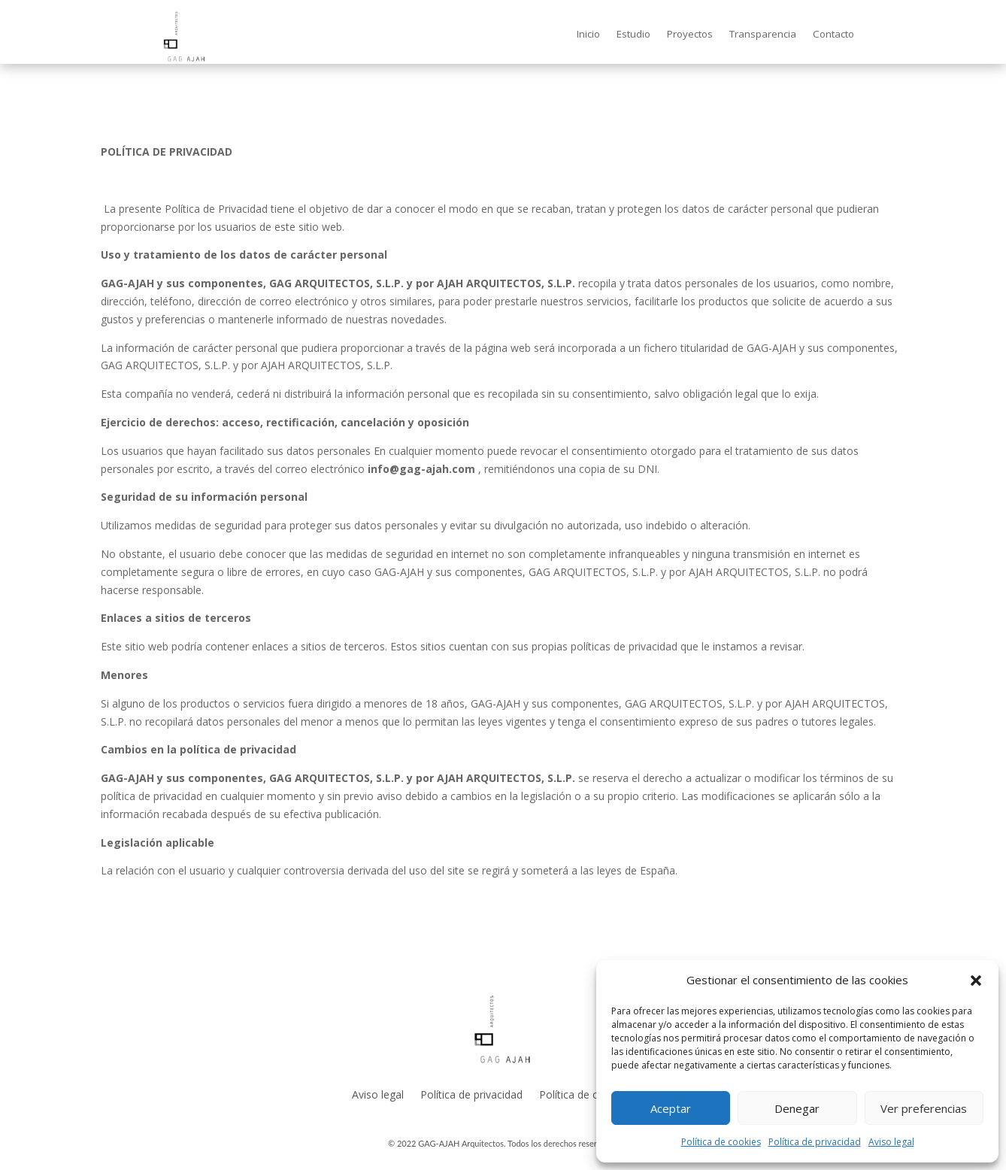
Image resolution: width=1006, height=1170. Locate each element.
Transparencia (762, 35)
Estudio (633, 35)
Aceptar (670, 1108)
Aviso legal (891, 1141)
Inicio (588, 35)
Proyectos (690, 35)
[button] (975, 980)
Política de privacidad (814, 1141)
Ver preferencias (923, 1108)
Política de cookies (721, 1141)
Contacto (833, 35)
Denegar (797, 1108)
